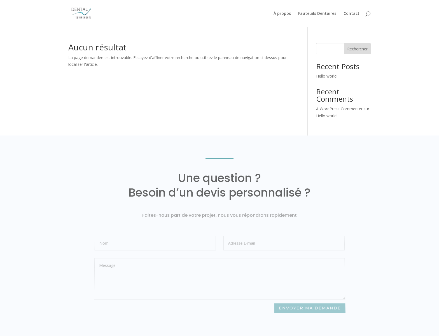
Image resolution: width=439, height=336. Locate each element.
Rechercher (357, 49)
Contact (351, 13)
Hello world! (326, 76)
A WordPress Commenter (339, 108)
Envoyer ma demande (310, 308)
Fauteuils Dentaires (317, 13)
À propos (282, 13)
